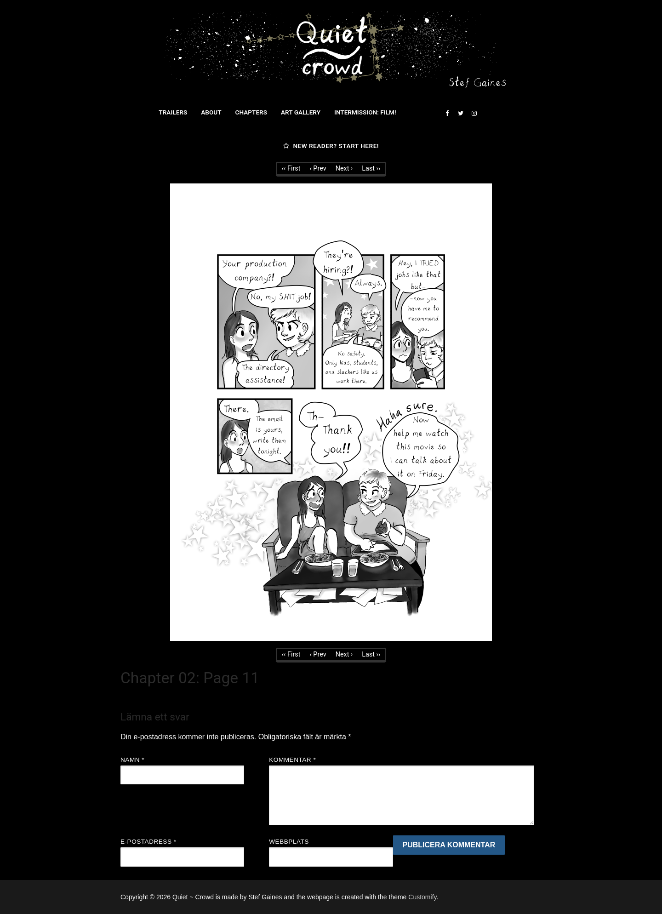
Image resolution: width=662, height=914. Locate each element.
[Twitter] (460, 113)
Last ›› (371, 168)
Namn (132, 759)
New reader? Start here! (331, 145)
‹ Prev (317, 168)
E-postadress (148, 841)
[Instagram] (474, 113)
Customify (422, 897)
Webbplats (289, 841)
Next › (344, 168)
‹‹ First (291, 168)
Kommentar (292, 759)
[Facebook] (447, 113)
